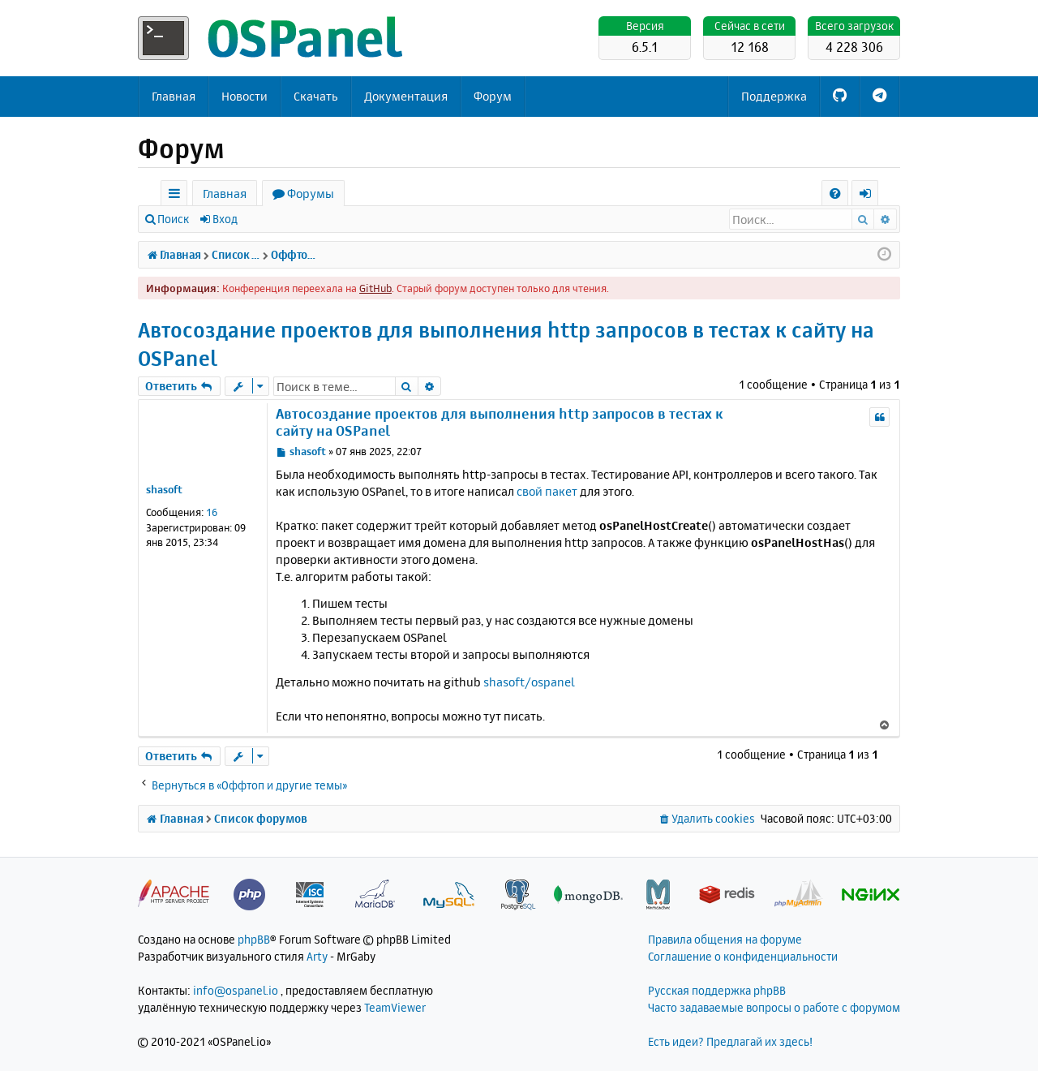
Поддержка (774, 96)
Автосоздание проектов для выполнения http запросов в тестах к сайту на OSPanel (506, 344)
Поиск (173, 219)
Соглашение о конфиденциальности (743, 956)
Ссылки (177, 196)
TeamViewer (395, 1007)
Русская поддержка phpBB (717, 990)
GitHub (375, 288)
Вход (225, 219)
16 (211, 511)
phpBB (254, 939)
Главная (173, 96)
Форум (493, 96)
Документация (406, 96)
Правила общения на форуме (725, 939)
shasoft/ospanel (529, 682)
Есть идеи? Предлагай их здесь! (730, 1041)
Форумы (310, 193)
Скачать (316, 96)
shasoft (164, 489)
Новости (244, 96)
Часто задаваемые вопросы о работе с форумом (774, 1007)
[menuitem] (834, 193)
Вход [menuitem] (870, 196)
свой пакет (547, 491)
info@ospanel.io (235, 990)
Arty (317, 956)
